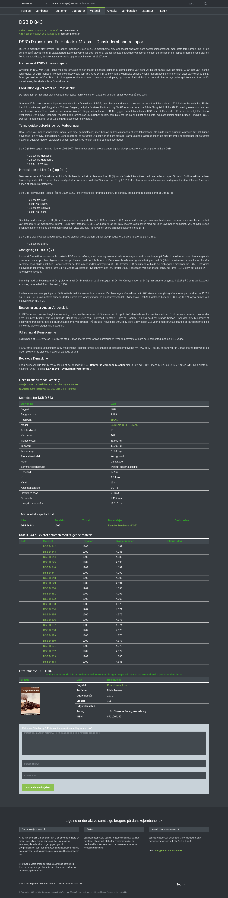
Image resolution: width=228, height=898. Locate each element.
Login (163, 10)
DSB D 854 (49, 609)
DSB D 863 (49, 656)
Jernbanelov (129, 10)
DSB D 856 (49, 619)
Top (179, 884)
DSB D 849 (49, 583)
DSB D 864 (49, 661)
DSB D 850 (49, 588)
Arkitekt (112, 10)
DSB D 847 (49, 572)
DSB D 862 (49, 651)
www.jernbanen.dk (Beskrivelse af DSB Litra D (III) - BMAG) (48, 384)
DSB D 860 (49, 640)
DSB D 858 (49, 630)
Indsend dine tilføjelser (38, 787)
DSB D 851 (49, 593)
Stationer (61, 10)
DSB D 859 (49, 635)
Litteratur (147, 10)
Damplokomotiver (117, 685)
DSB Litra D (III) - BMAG (124, 425)
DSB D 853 (49, 604)
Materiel (95, 10)
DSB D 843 (49, 551)
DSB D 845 (49, 562)
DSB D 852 (49, 599)
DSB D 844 (49, 557)
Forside (26, 10)
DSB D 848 (49, 578)
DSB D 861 (49, 646)
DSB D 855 (49, 614)
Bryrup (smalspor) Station (65, 3)
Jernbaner (41, 10)
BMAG (114, 419)
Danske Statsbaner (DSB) (122, 525)
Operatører (78, 10)
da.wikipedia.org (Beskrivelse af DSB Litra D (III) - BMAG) (47, 389)
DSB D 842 (49, 546)
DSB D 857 (49, 625)
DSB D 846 (49, 567)
